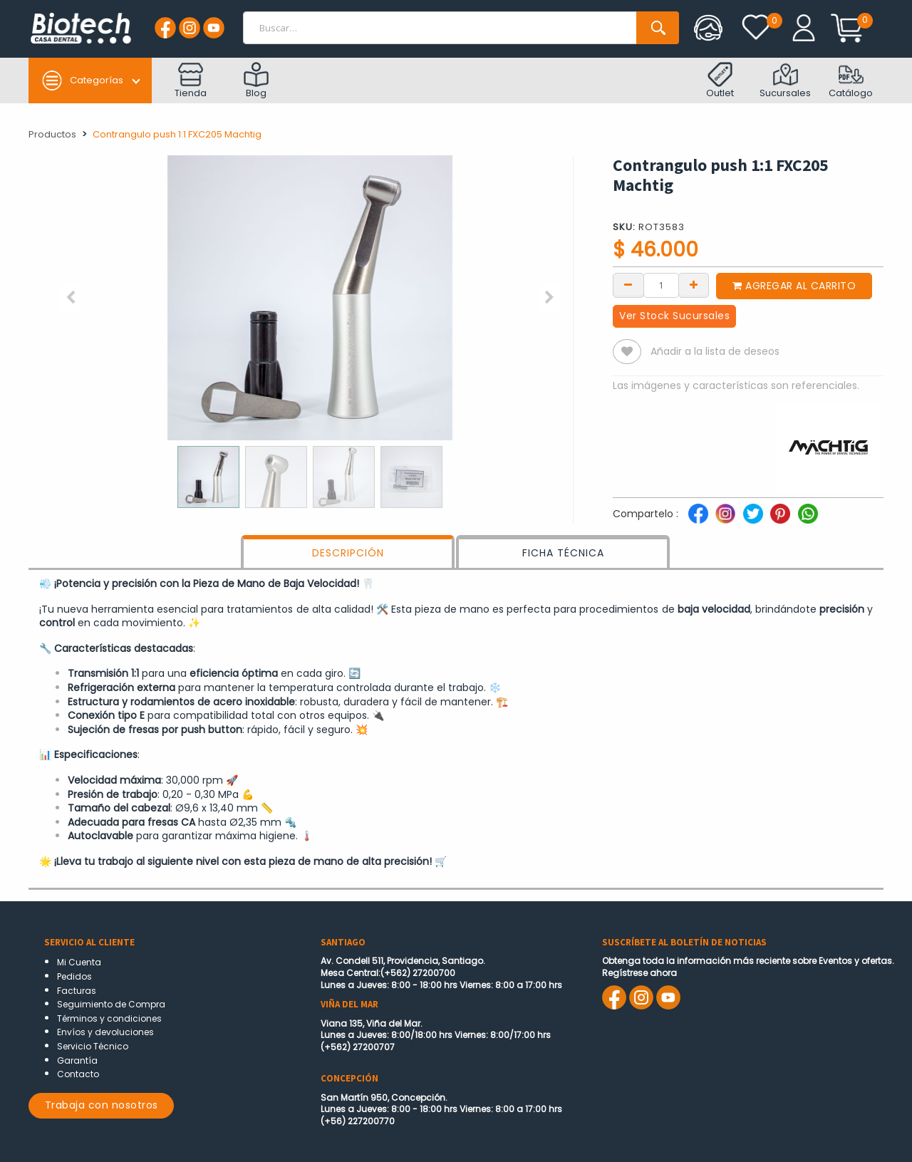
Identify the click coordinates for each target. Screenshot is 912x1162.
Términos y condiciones (109, 1018)
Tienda (191, 81)
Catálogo (851, 81)
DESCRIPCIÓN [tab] (348, 553)
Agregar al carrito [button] (794, 286)
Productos (52, 134)
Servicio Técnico (92, 1046)
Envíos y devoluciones (105, 1032)
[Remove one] (628, 284)
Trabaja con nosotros (101, 1105)
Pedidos (74, 976)
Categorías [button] (82, 80)
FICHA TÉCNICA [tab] (563, 553)
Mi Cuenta (79, 962)
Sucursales (785, 81)
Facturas (76, 991)
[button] (70, 298)
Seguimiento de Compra (111, 1004)
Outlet (720, 81)
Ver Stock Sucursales (674, 315)
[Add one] (694, 284)
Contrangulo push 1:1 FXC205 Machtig (177, 134)
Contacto (78, 1074)
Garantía (77, 1060)
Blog (256, 81)
